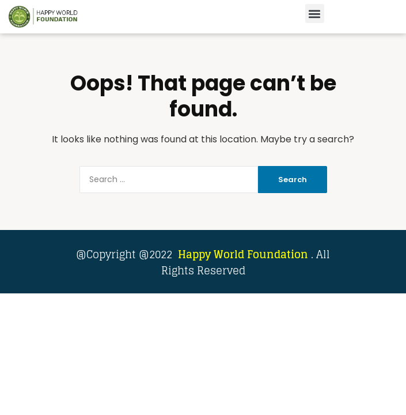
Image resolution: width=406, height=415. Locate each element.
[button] (314, 13)
